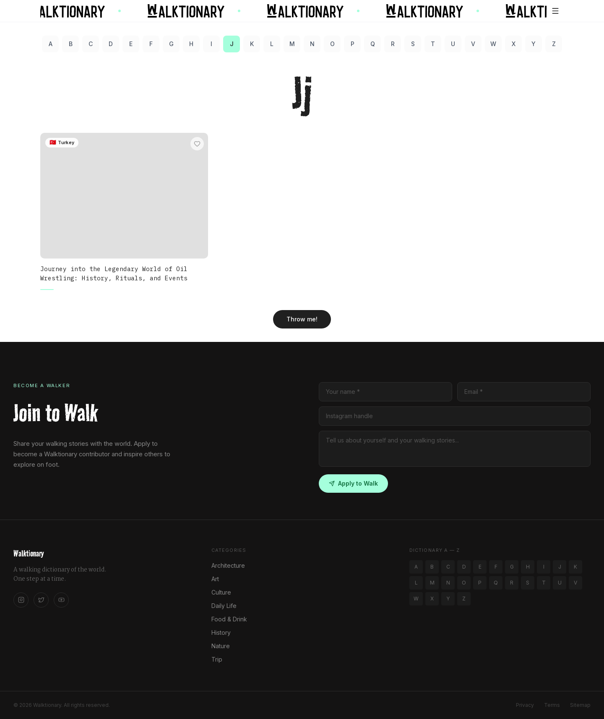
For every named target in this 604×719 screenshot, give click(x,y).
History (221, 632)
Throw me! (302, 319)
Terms (552, 705)
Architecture (228, 565)
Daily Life (224, 605)
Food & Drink (229, 619)
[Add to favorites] (197, 143)
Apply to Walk (353, 483)
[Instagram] (21, 600)
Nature (220, 645)
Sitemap (580, 705)
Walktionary (28, 553)
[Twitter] (41, 600)
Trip (216, 659)
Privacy (525, 705)
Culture (221, 592)
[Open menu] (555, 11)
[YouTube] (61, 600)
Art (215, 578)
